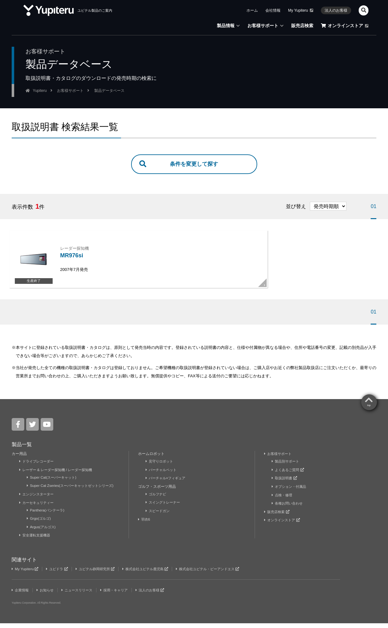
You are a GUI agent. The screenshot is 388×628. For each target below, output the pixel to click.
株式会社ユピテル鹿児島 (154, 573)
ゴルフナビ (157, 499)
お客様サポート (265, 25)
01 (373, 207)
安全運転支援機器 (36, 540)
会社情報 (273, 10)
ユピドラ (59, 573)
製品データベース (109, 90)
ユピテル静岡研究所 (100, 573)
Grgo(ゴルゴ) (40, 523)
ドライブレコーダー (38, 466)
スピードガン (159, 516)
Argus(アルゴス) (42, 532)
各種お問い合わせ (288, 508)
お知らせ (47, 595)
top (369, 410)
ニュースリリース (81, 595)
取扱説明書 (285, 483)
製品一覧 (22, 449)
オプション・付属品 (290, 491)
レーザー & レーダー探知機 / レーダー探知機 (59, 475)
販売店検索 (302, 25)
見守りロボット (161, 466)
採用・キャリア (121, 595)
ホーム (252, 10)
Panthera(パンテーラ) (47, 515)
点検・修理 (283, 500)
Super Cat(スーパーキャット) (53, 483)
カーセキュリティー (38, 507)
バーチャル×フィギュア (167, 483)
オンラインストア (344, 25)
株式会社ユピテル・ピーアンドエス (221, 573)
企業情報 (21, 595)
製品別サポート (287, 466)
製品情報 (228, 25)
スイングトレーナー (164, 507)
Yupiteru (40, 90)
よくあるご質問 (289, 475)
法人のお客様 (336, 10)
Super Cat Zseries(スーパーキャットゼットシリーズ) (73, 491)
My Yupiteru (300, 10)
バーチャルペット (162, 475)
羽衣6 (145, 524)
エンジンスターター (38, 499)
